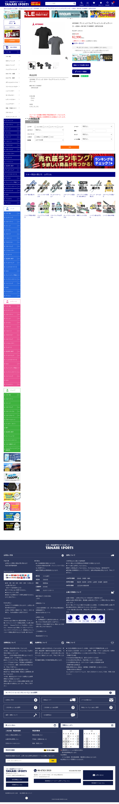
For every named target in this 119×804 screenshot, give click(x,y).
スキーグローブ (10, 415)
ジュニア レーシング (11, 69)
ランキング (94, 3)
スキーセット (9, 112)
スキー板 (8, 52)
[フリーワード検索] (49, 134)
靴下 (7, 427)
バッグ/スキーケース (11, 174)
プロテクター (9, 145)
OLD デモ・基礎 (10, 78)
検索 (74, 3)
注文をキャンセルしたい (13, 743)
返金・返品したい (37, 743)
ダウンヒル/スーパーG (12, 82)
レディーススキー (10, 99)
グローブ (8, 137)
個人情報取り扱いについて (26, 793)
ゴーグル (8, 133)
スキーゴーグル (10, 411)
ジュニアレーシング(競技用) (11, 449)
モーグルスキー (10, 95)
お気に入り (100, 4)
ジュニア (61, 126)
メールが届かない (86, 699)
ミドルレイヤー (10, 153)
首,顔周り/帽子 (10, 166)
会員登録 (12, 40)
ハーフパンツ (9, 161)
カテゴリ (87, 4)
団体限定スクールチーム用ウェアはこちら (57, 781)
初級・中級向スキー (11, 108)
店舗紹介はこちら (17, 784)
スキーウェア (9, 149)
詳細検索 (81, 4)
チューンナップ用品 (11, 182)
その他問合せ (47, 715)
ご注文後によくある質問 (51, 707)
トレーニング (9, 190)
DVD (7, 194)
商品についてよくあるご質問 (90, 707)
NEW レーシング (10, 61)
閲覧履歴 (107, 3)
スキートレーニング (25, 8)
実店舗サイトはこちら (98, 783)
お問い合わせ (100, 775)
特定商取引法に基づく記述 (11, 793)
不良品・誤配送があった (39, 739)
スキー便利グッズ (10, 444)
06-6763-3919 (44, 770)
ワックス (8, 178)
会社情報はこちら (17, 779)
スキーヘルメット (10, 419)
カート (112, 4)
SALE (52, 137)
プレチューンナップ (11, 116)
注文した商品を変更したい (13, 735)
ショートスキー (10, 91)
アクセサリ (9, 198)
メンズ (46, 126)
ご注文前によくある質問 (13, 707)
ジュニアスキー (10, 104)
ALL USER (39, 126)
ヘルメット (9, 141)
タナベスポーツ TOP (10, 8)
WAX (7, 271)
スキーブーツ (9, 124)
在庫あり (39, 137)
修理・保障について (12, 715)
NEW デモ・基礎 (10, 73)
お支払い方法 (10, 699)
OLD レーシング (10, 65)
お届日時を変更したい (12, 739)
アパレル (8, 203)
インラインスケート (11, 186)
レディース (53, 126)
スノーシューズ (10, 436)
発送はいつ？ (47, 699)
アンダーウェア (10, 170)
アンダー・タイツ (10, 423)
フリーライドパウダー (12, 86)
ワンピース (9, 157)
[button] (25, 14)
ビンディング (9, 120)
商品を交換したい (37, 735)
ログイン (12, 27)
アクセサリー (9, 291)
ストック (8, 129)
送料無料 (46, 137)
